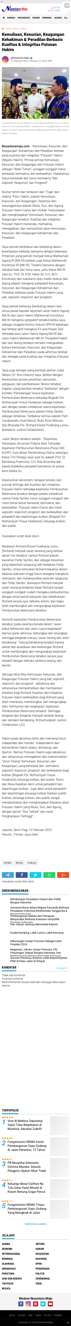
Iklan (30, 1315)
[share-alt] (8, 875)
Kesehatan (42, 1253)
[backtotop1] (68, 1322)
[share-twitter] (35, 875)
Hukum (36, 18)
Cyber (38, 1315)
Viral (39, 1283)
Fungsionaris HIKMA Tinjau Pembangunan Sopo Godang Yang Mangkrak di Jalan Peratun (27, 1210)
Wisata (6, 1288)
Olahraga (8, 1263)
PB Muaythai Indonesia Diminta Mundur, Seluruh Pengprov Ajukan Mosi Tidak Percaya (27, 1168)
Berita (15, 28)
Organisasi (24, 18)
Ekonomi (7, 1248)
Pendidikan (42, 1268)
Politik (40, 1273)
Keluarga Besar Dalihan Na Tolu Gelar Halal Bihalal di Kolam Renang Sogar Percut (26, 1188)
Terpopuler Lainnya (36, 1224)
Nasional (41, 1258)
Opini (39, 1263)
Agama (58, 18)
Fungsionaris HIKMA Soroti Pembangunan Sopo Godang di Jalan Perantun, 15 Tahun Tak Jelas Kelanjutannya (27, 1147)
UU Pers (48, 1315)
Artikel (8, 28)
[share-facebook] (22, 875)
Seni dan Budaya (12, 1278)
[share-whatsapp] (49, 875)
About (12, 1315)
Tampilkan (61, 968)
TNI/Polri (7, 1283)
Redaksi (58, 1315)
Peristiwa (8, 1273)
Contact (22, 1315)
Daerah (11, 18)
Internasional (11, 1253)
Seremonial (43, 1278)
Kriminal (47, 18)
